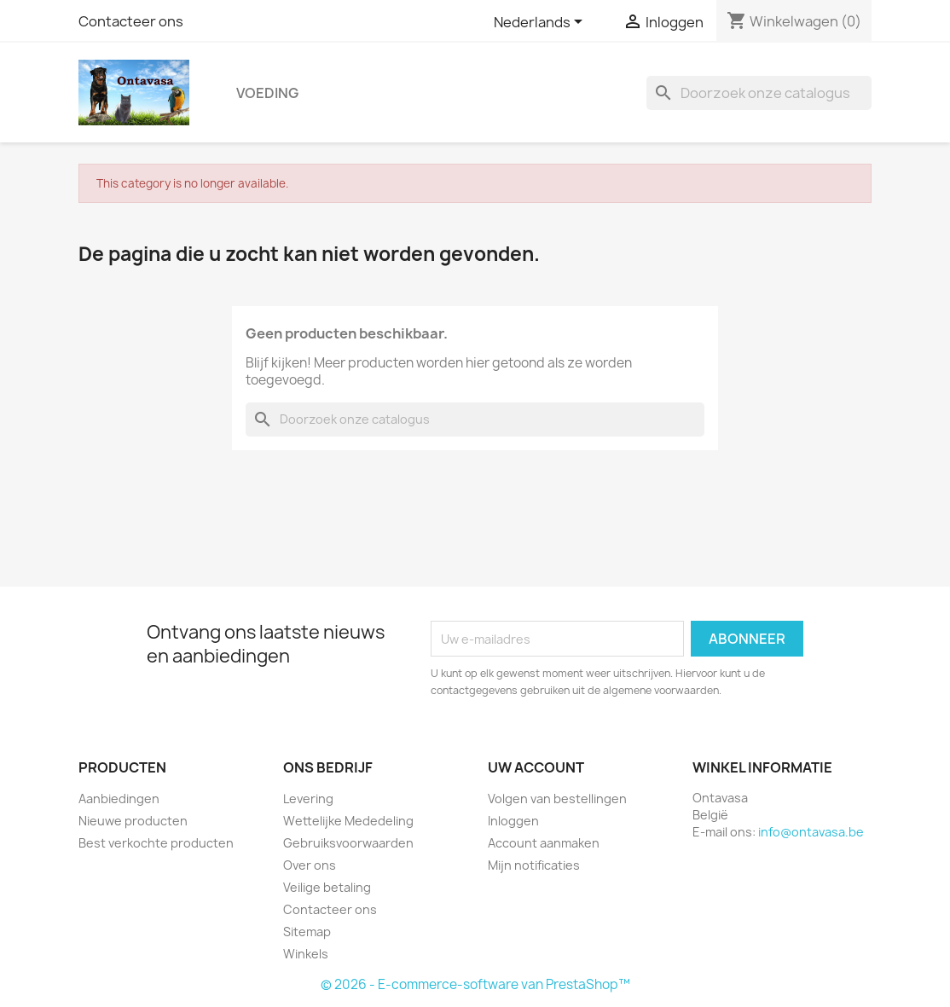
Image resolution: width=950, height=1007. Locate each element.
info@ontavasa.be (811, 832)
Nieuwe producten (133, 821)
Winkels (305, 954)
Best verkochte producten (156, 843)
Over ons (309, 865)
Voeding (267, 93)
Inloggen (513, 821)
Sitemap (307, 931)
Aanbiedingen (118, 798)
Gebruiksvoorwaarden (348, 843)
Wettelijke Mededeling (348, 821)
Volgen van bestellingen (557, 798)
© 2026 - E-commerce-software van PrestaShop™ (475, 984)
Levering (308, 798)
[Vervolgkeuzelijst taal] (541, 23)
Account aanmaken (544, 843)
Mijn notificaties (534, 865)
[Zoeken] (759, 93)
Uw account (536, 767)
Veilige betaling (327, 887)
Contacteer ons (130, 21)
